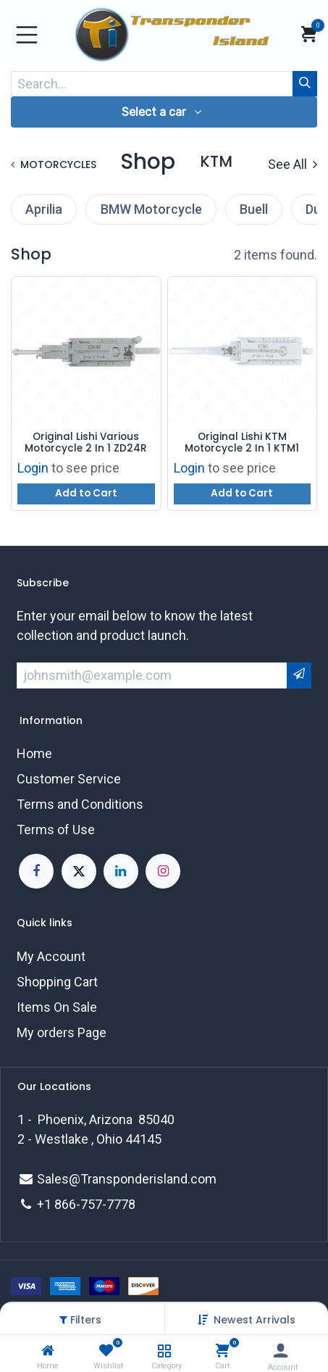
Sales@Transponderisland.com (126, 1178)
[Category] (164, 1350)
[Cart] (222, 1350)
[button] (254, 1320)
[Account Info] (280, 1350)
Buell (254, 209)
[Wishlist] (106, 1350)
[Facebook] (36, 871)
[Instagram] (163, 871)
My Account (51, 956)
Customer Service (69, 778)
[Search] (305, 83)
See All (292, 164)
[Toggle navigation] (27, 35)
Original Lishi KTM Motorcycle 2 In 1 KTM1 (242, 443)
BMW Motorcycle (151, 209)
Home (34, 753)
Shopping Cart (57, 981)
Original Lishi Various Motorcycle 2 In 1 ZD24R (86, 443)
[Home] (47, 1350)
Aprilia (43, 209)
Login (33, 467)
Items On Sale (57, 1007)
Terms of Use (56, 829)
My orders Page (61, 1032)
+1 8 (49, 1204)
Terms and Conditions (80, 804)
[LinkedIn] (121, 871)
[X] (79, 871)
